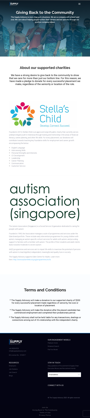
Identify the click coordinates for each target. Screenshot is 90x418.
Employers (12, 366)
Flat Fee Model (53, 349)
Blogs (11, 376)
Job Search (13, 372)
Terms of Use (45, 412)
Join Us (45, 407)
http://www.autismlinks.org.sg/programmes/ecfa (32, 259)
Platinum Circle (53, 343)
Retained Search (53, 346)
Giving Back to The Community (44, 410)
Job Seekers (13, 369)
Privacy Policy (45, 415)
